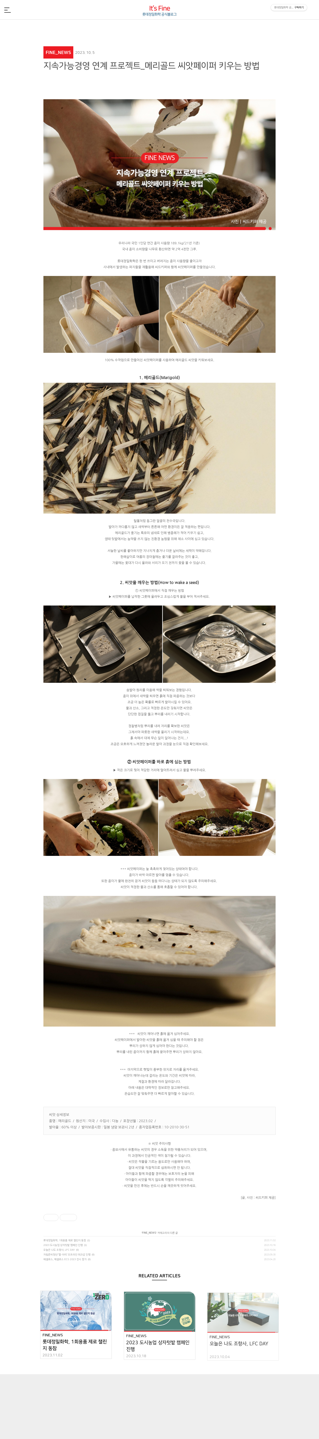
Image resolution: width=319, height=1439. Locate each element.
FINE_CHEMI (113, 27)
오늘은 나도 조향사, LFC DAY (59, 1249)
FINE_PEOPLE (159, 27)
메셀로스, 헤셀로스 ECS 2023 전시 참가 (65, 1259)
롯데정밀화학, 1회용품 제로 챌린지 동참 (64, 1240)
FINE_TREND (252, 27)
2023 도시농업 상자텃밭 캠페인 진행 (63, 1245)
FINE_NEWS (67, 27)
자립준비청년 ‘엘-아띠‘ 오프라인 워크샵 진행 (66, 1254)
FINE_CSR (206, 27)
